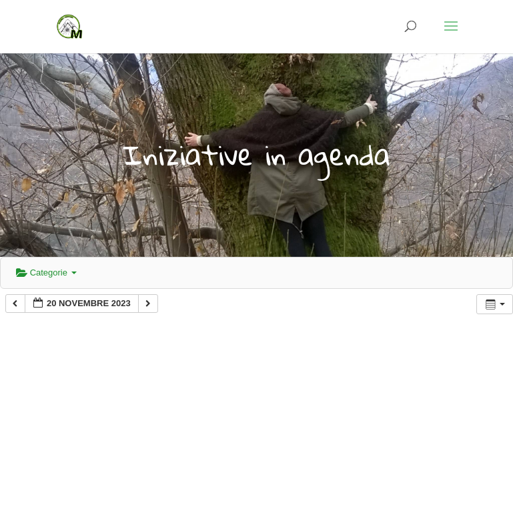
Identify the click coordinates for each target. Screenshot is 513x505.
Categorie (46, 273)
